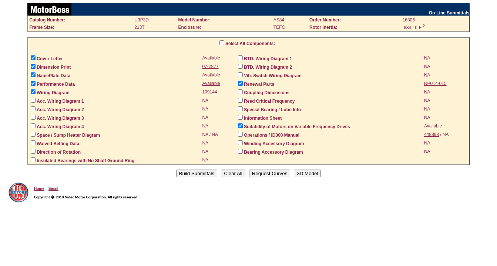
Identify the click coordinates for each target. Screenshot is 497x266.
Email (53, 189)
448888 (431, 134)
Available (211, 58)
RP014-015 (435, 83)
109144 (209, 92)
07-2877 (210, 66)
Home (39, 189)
